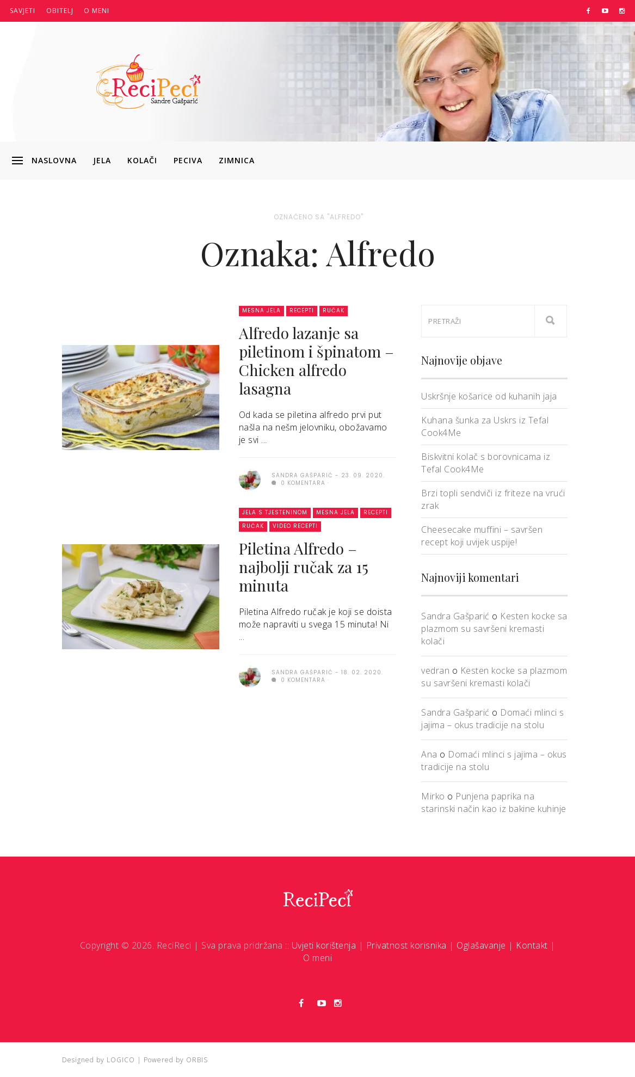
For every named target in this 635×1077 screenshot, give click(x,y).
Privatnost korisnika (406, 945)
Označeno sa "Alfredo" (318, 216)
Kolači (142, 160)
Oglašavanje (481, 945)
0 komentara (298, 483)
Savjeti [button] (22, 10)
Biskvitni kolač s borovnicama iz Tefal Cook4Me (485, 463)
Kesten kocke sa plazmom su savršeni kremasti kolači (494, 628)
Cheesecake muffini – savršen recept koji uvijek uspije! (481, 536)
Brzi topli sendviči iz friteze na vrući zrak (493, 499)
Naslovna (54, 160)
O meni (96, 10)
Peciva (188, 160)
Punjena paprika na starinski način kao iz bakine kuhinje (493, 802)
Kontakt (532, 945)
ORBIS (197, 1059)
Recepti (301, 310)
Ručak (333, 310)
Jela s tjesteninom (274, 512)
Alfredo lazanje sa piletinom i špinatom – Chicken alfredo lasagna (316, 360)
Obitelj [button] (59, 10)
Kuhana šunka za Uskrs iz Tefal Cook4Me (484, 426)
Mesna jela (261, 310)
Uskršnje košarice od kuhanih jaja (489, 396)
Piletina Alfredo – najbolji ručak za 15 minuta (303, 566)
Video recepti (295, 526)
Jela (102, 160)
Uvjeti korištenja (324, 945)
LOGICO (121, 1059)
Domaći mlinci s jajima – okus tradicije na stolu (492, 718)
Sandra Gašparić (455, 616)
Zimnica (237, 160)
